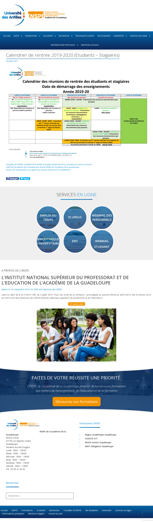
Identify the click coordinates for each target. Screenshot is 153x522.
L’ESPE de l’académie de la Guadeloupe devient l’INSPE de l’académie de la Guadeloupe (43, 167)
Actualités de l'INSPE (14, 164)
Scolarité (50, 35)
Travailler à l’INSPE (84, 35)
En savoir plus (76, 305)
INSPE (18, 35)
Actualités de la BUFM (33, 164)
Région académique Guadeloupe (100, 436)
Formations (33, 35)
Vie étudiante (103, 35)
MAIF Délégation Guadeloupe (99, 447)
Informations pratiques (65, 45)
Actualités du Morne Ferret (54, 164)
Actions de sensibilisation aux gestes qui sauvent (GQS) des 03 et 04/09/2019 (39, 169)
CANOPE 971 (91, 440)
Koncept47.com (89, 520)
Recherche (66, 35)
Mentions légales (90, 45)
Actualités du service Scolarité (79, 164)
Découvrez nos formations (76, 403)
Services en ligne (140, 35)
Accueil (7, 35)
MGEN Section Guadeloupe (98, 443)
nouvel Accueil (55, 514)
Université (121, 35)
